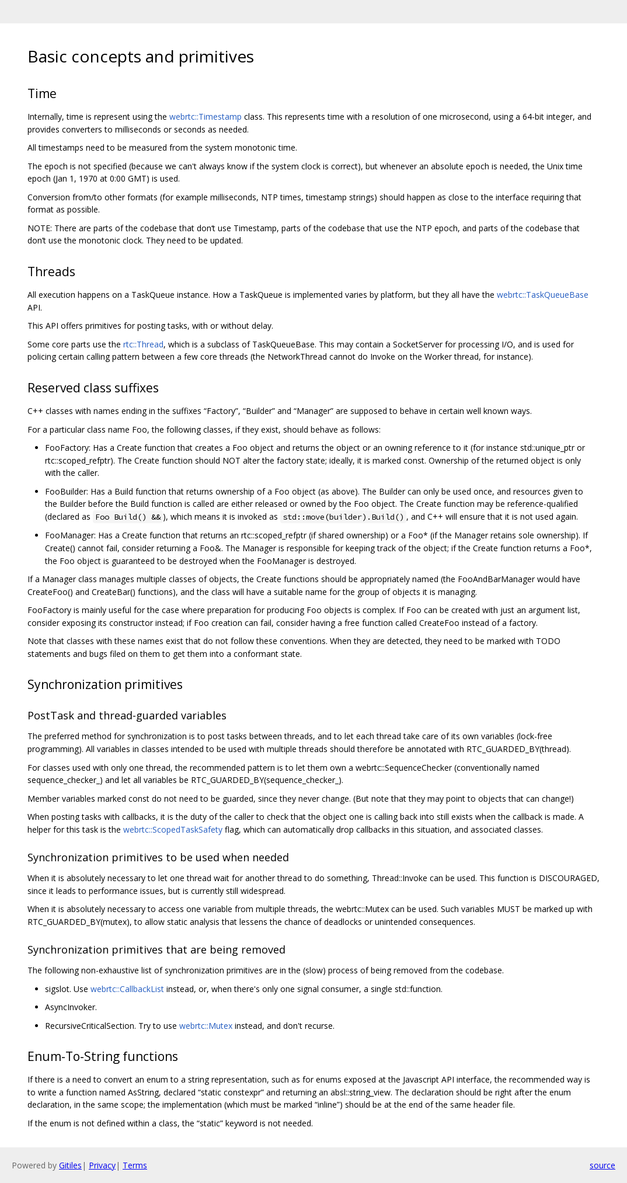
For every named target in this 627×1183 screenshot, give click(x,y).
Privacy (102, 1165)
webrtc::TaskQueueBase (542, 294)
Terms (135, 1165)
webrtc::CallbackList (127, 988)
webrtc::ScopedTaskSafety (172, 829)
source (602, 1165)
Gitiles (70, 1165)
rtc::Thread (143, 344)
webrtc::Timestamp (205, 116)
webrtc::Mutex (205, 1025)
